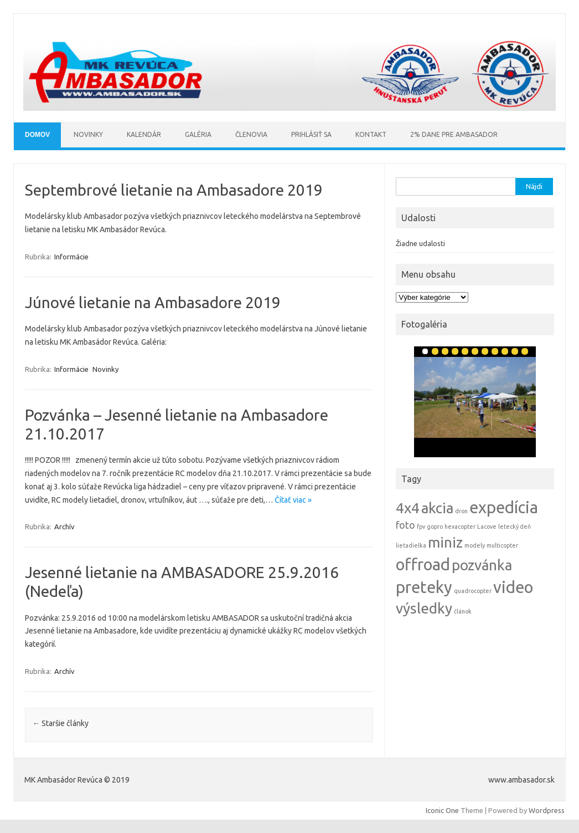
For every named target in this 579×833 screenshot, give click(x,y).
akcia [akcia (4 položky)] (437, 508)
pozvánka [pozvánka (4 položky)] (482, 565)
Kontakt (370, 134)
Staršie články (60, 723)
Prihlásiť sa (311, 134)
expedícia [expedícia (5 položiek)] (503, 507)
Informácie (71, 256)
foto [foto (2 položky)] (405, 525)
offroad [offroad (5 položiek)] (423, 564)
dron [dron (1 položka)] (461, 511)
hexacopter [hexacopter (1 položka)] (459, 526)
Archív (64, 526)
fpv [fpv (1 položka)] (421, 526)
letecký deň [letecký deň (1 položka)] (514, 526)
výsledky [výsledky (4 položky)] (424, 608)
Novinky (88, 134)
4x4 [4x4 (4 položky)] (408, 508)
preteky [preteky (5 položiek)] (424, 587)
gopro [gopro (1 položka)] (435, 526)
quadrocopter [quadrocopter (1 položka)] (473, 590)
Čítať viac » (293, 499)
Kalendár (144, 134)
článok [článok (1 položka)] (463, 611)
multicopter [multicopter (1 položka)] (502, 545)
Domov (37, 135)
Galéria (198, 134)
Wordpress (547, 810)
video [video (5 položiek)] (513, 587)
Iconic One (442, 810)
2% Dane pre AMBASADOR (454, 134)
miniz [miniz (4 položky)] (445, 542)
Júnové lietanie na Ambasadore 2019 (153, 302)
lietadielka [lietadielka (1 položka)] (411, 545)
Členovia (251, 134)
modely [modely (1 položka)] (474, 545)
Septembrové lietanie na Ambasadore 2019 (174, 189)
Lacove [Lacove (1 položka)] (487, 526)
